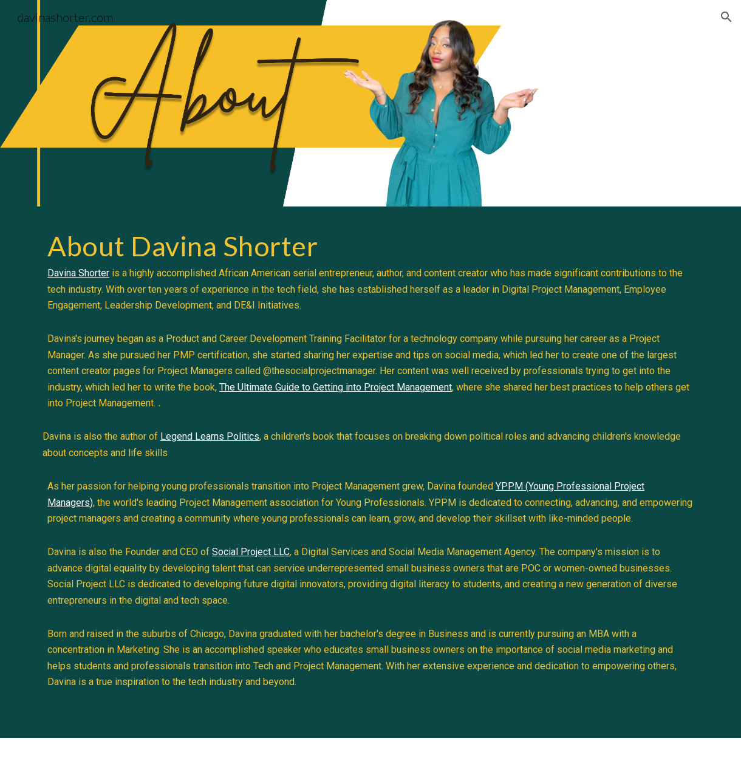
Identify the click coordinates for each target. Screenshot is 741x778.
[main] (370, 472)
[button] (726, 17)
